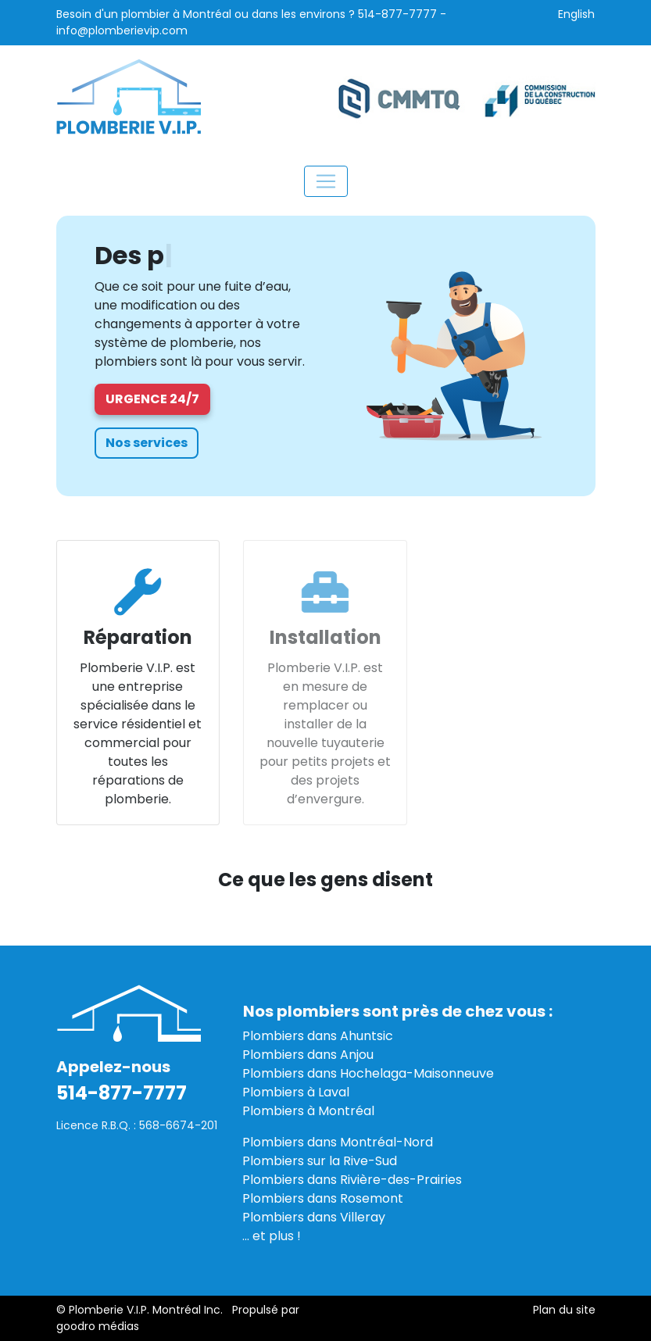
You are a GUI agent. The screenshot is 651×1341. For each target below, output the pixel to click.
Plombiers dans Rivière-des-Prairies (352, 1180)
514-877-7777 (397, 14)
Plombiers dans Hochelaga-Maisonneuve (368, 1073)
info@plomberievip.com (122, 30)
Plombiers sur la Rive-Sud (319, 1161)
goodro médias (97, 1326)
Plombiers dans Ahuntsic (317, 1036)
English (576, 14)
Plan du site (564, 1310)
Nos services (147, 443)
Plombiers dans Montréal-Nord (337, 1142)
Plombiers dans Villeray (313, 1217)
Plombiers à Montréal (308, 1111)
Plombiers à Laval (295, 1092)
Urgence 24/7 (152, 399)
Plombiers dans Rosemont (322, 1198)
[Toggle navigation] (326, 181)
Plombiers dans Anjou (308, 1055)
